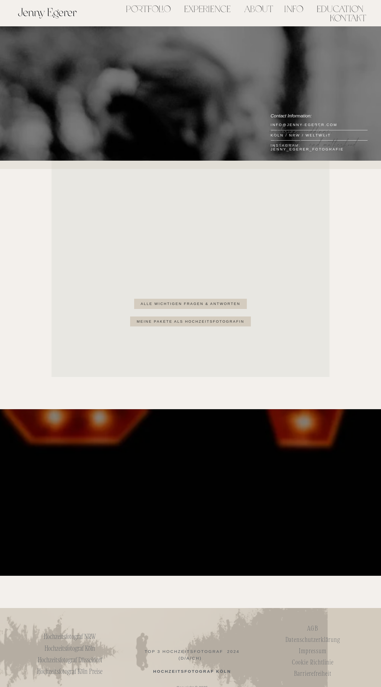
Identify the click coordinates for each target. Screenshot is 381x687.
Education (340, 8)
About (258, 8)
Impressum (312, 651)
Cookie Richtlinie (313, 663)
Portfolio (148, 8)
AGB (312, 629)
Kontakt (348, 17)
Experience (207, 8)
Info (293, 8)
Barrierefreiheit (313, 674)
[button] (149, 8)
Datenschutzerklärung (312, 640)
